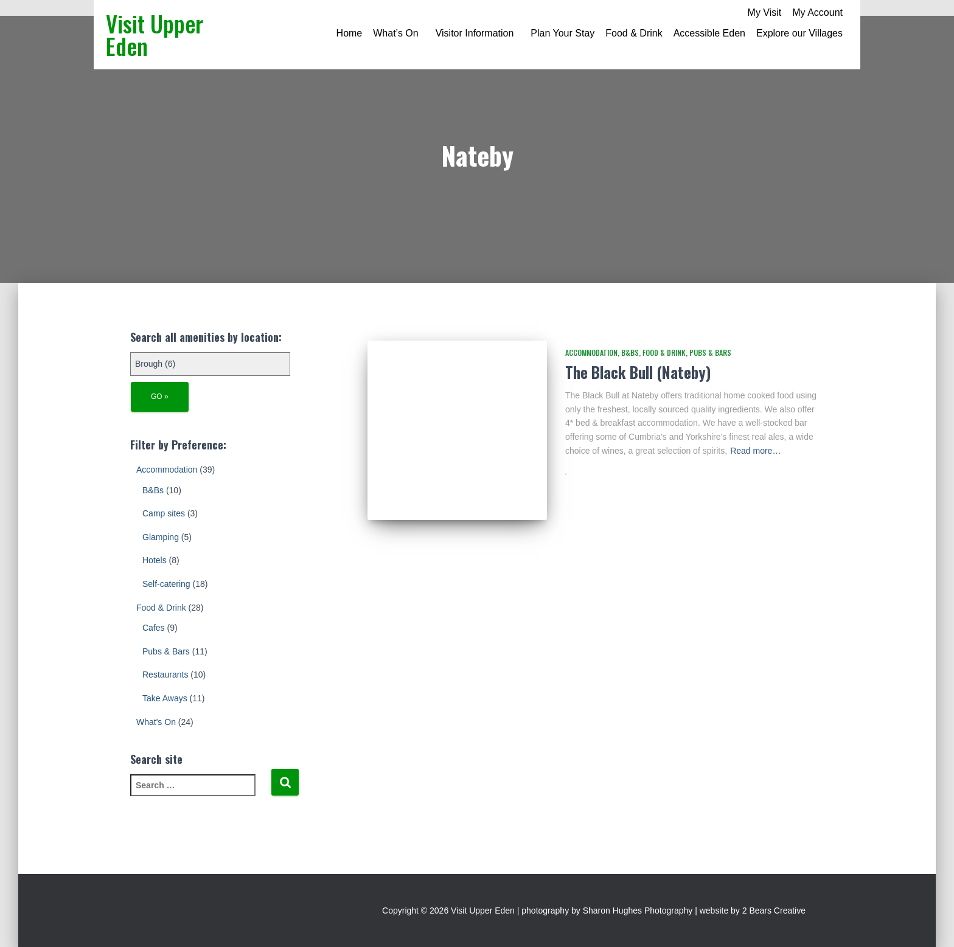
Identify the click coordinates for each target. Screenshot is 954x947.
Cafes (153, 628)
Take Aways (164, 698)
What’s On (395, 33)
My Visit (765, 12)
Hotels (154, 560)
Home (349, 33)
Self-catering (166, 584)
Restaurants (165, 674)
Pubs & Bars (166, 651)
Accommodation (166, 469)
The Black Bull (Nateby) (638, 372)
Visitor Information (475, 33)
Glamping (160, 537)
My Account (817, 12)
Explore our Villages (799, 33)
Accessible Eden (709, 33)
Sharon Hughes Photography (638, 910)
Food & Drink (633, 33)
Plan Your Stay (562, 33)
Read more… (755, 451)
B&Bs (153, 490)
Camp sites (163, 513)
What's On (156, 722)
